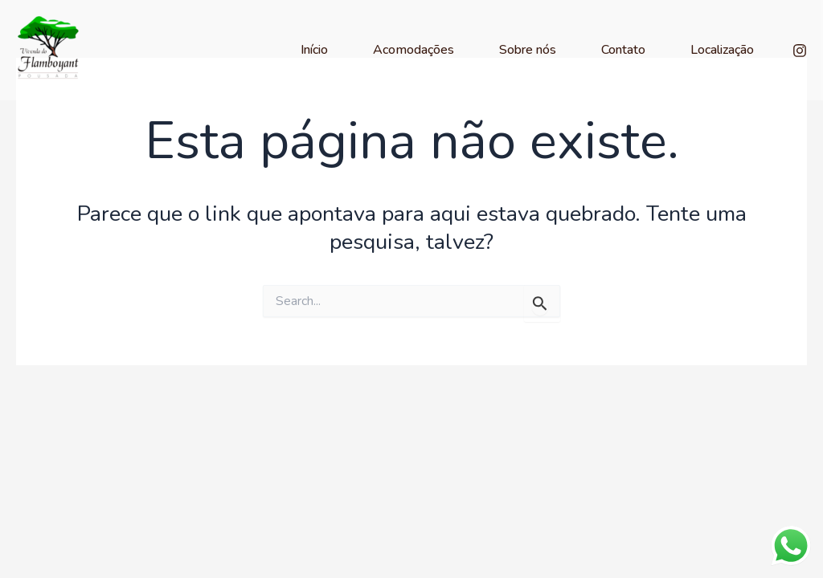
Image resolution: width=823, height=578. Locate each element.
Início (314, 50)
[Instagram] (799, 50)
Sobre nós (527, 50)
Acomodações (413, 50)
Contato (623, 50)
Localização (722, 50)
